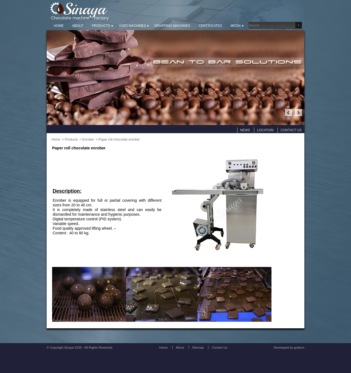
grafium (299, 347)
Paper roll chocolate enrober (119, 139)
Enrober (88, 139)
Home (56, 139)
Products (71, 139)
